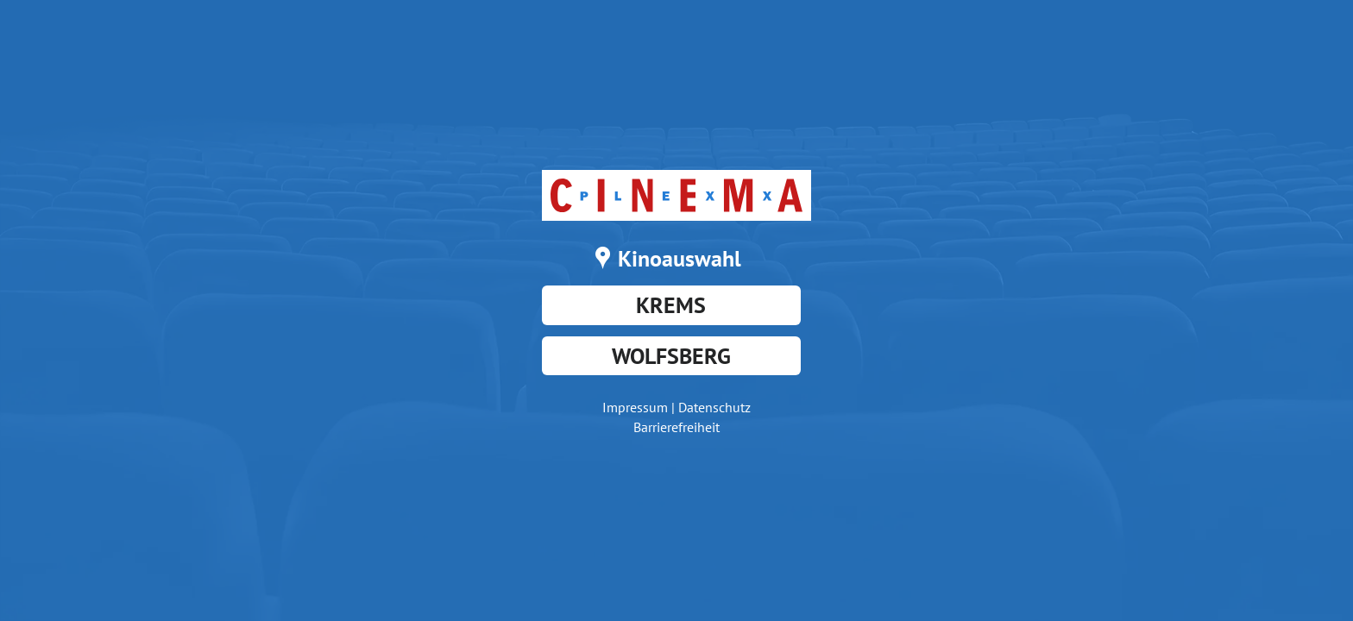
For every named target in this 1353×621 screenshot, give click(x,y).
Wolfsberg (671, 356)
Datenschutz (714, 407)
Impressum (635, 407)
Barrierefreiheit (676, 427)
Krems (671, 305)
